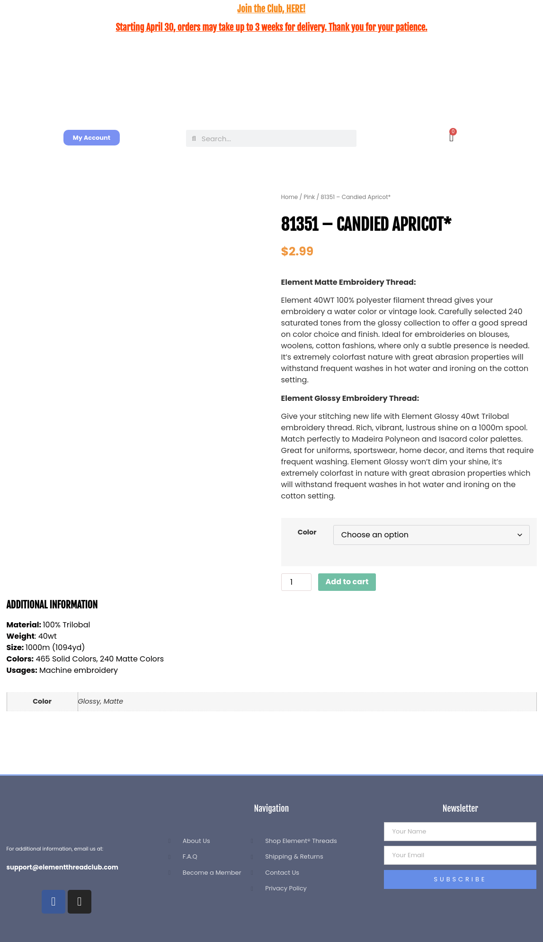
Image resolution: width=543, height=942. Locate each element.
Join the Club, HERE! (271, 9)
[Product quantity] (296, 582)
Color (307, 532)
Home (289, 197)
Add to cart (347, 581)
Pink (309, 197)
